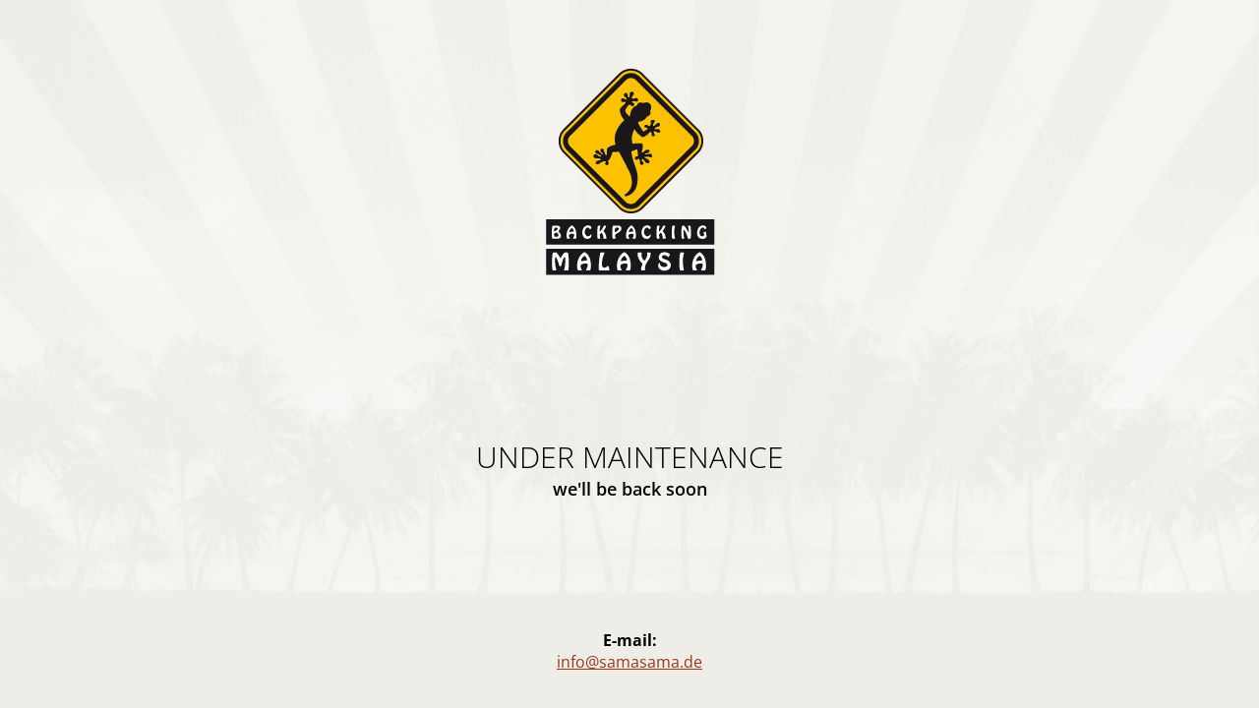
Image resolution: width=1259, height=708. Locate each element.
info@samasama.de (629, 662)
